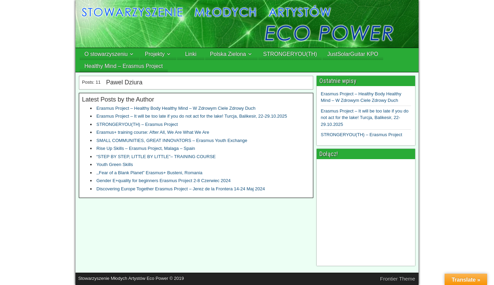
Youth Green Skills (114, 164)
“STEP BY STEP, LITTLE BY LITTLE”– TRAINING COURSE (156, 156)
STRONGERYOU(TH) (290, 54)
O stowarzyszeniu (106, 54)
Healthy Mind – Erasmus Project (123, 66)
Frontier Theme (397, 279)
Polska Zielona (228, 54)
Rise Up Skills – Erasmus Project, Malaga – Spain (145, 148)
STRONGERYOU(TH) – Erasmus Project (137, 124)
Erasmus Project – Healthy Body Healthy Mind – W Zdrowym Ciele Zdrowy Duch (176, 108)
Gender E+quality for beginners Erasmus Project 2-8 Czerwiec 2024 (163, 180)
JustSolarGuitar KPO (352, 54)
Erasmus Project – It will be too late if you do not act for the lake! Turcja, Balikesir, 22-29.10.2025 (191, 116)
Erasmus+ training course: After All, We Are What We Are (152, 132)
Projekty (155, 54)
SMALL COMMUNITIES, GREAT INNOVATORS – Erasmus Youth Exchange (171, 140)
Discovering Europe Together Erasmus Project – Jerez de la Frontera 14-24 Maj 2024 (180, 188)
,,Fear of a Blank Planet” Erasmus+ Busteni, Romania (149, 172)
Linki (191, 54)
